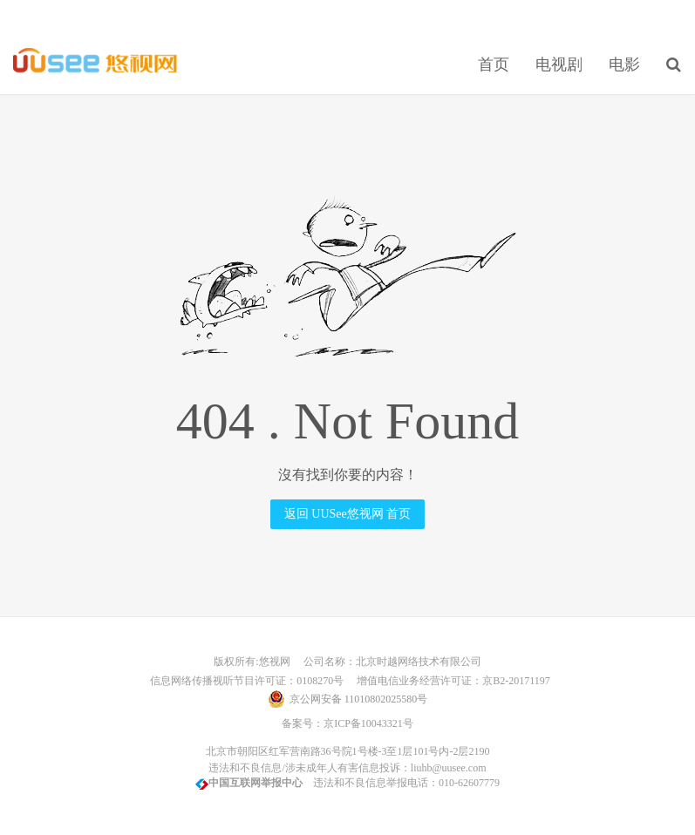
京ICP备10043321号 (368, 723)
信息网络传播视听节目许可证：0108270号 (244, 681)
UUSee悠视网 (95, 62)
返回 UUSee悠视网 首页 (347, 513)
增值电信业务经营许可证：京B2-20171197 (448, 681)
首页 (493, 64)
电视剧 (559, 64)
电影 (624, 64)
